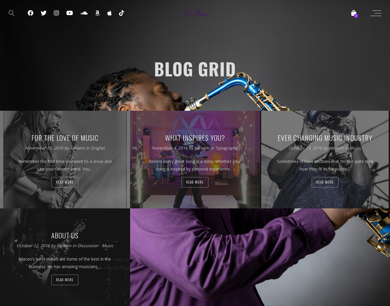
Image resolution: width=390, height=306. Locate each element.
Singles (98, 148)
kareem (78, 148)
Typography (226, 148)
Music (355, 148)
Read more (65, 182)
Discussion (87, 245)
